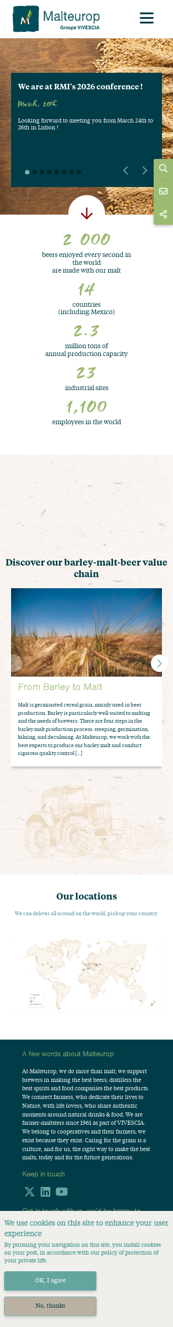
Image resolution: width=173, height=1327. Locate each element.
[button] (159, 663)
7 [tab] (71, 172)
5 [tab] (56, 172)
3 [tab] (42, 172)
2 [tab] (34, 172)
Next (145, 170)
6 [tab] (64, 172)
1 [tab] (27, 172)
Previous (125, 170)
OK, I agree (50, 1281)
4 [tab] (49, 172)
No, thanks (51, 1306)
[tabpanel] (86, 111)
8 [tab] (79, 172)
